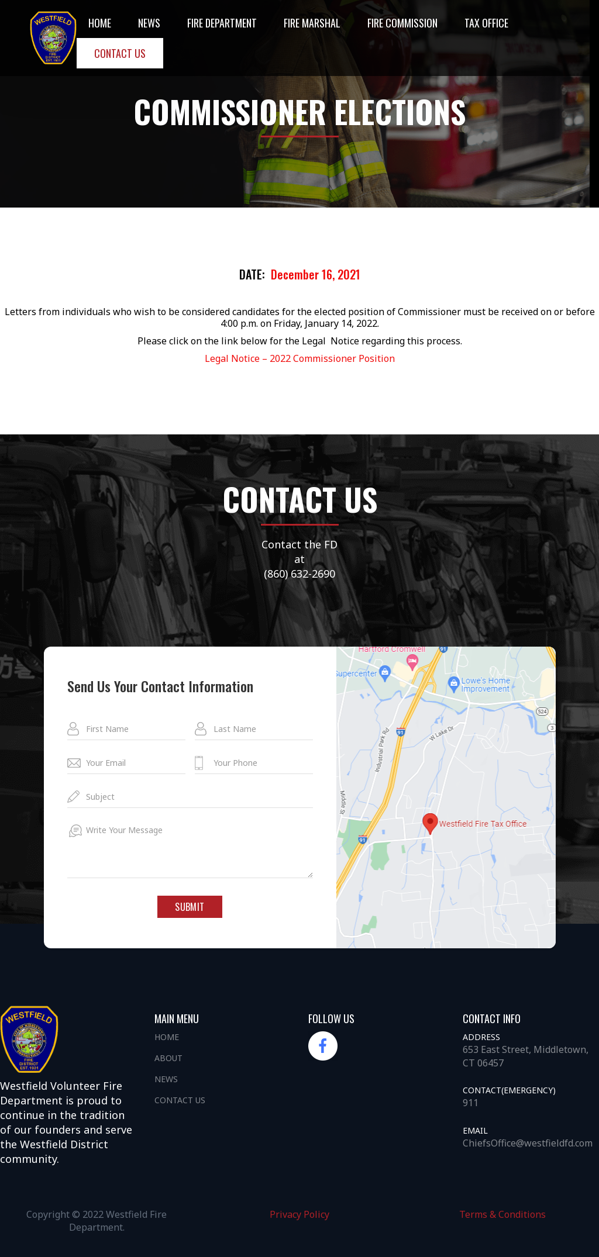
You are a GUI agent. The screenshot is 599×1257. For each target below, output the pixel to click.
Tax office (486, 22)
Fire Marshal (312, 22)
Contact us (120, 53)
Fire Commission (402, 22)
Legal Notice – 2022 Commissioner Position (300, 358)
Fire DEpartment (222, 22)
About (168, 1057)
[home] (53, 37)
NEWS (149, 22)
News (166, 1079)
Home (99, 22)
